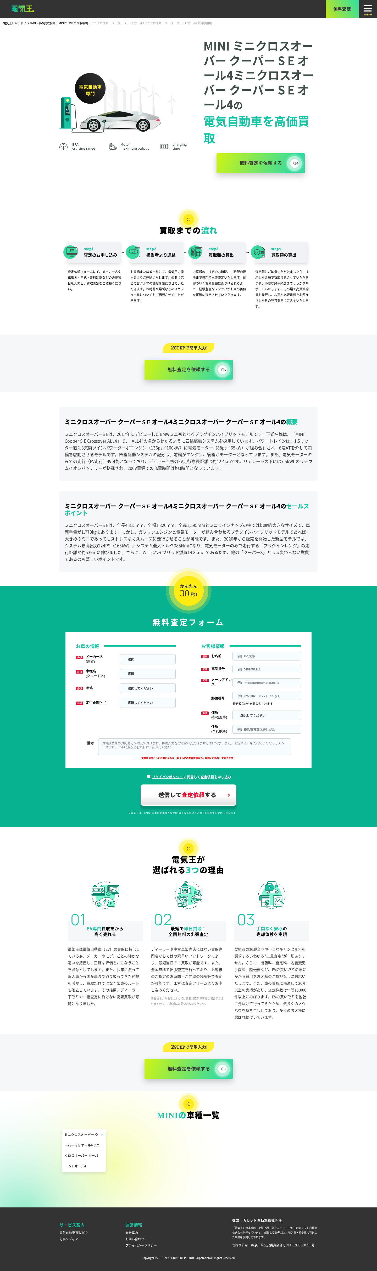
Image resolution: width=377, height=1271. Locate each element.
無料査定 (342, 9)
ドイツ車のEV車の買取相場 (38, 23)
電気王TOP (10, 23)
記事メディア (68, 1239)
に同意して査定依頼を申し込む (191, 776)
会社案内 (131, 1232)
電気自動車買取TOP (73, 1232)
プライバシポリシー (168, 776)
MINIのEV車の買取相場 (73, 23)
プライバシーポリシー (141, 1245)
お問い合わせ (134, 1239)
